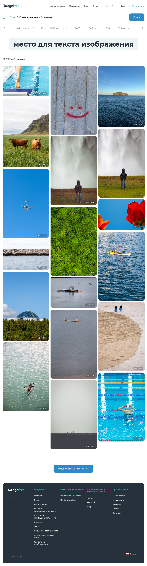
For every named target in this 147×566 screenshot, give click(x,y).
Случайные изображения (41, 543)
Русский (117, 504)
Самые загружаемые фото (44, 536)
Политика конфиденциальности (45, 516)
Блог (86, 6)
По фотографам (68, 500)
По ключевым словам (71, 496)
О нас (95, 6)
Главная (38, 496)
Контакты (38, 522)
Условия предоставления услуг (45, 510)
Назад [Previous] (4, 28)
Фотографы (74, 6)
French (116, 509)
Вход (36, 500)
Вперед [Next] (142, 28)
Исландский (119, 496)
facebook (91, 502)
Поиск (136, 17)
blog (89, 506)
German (117, 513)
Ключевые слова (57, 6)
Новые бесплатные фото (46, 531)
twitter (90, 498)
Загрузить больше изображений (73, 469)
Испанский (118, 500)
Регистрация (40, 504)
